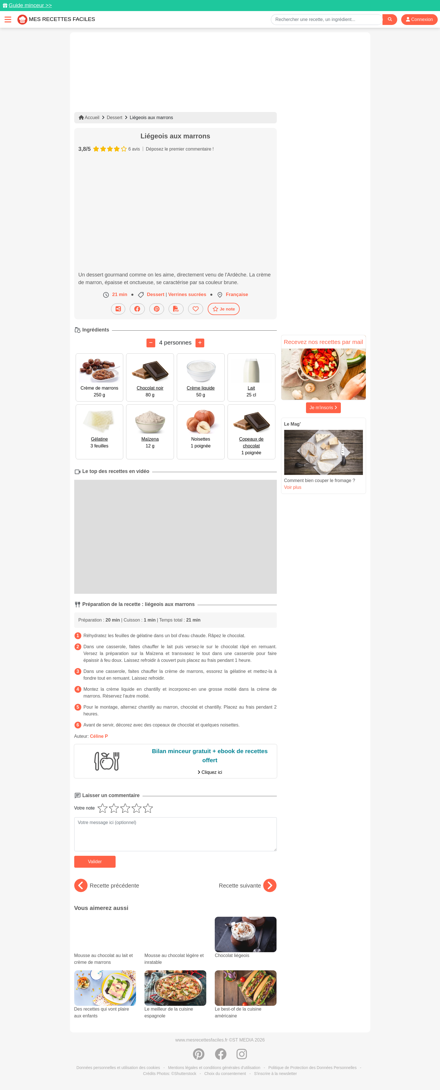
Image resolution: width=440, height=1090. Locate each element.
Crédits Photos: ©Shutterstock (169, 1073)
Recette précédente (106, 885)
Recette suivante (248, 885)
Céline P (99, 736)
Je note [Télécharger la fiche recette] (223, 308)
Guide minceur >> (30, 5)
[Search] (389, 19)
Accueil (89, 117)
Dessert (114, 117)
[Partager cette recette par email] (118, 308)
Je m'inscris (323, 407)
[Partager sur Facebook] (137, 308)
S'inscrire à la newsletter (275, 1073)
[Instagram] (242, 1057)
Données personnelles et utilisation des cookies (118, 1067)
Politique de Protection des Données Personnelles (312, 1067)
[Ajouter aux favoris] (195, 308)
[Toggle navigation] (8, 19)
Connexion (419, 19)
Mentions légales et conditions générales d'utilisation (214, 1067)
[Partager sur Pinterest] (156, 308)
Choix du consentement (225, 1073)
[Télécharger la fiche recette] (176, 308)
